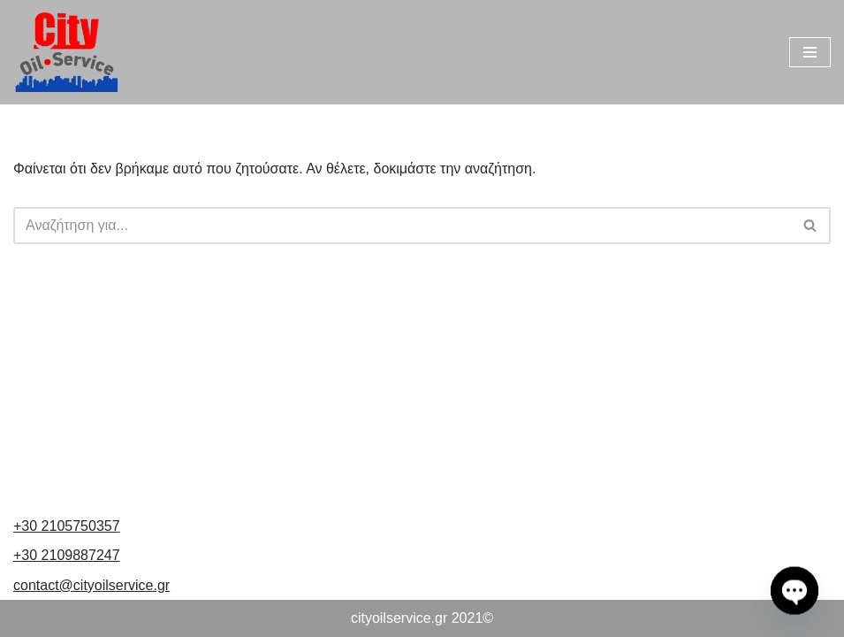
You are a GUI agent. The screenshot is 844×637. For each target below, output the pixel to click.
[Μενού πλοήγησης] (810, 52)
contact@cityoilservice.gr (91, 585)
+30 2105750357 (66, 525)
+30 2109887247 (66, 555)
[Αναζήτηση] (402, 225)
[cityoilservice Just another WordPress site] (66, 52)
